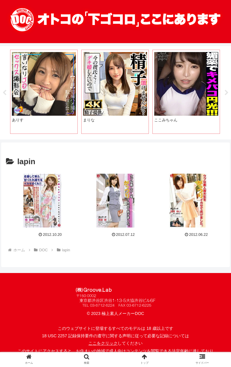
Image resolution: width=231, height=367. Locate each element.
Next (227, 93)
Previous (4, 93)
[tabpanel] (44, 92)
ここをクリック (103, 343)
